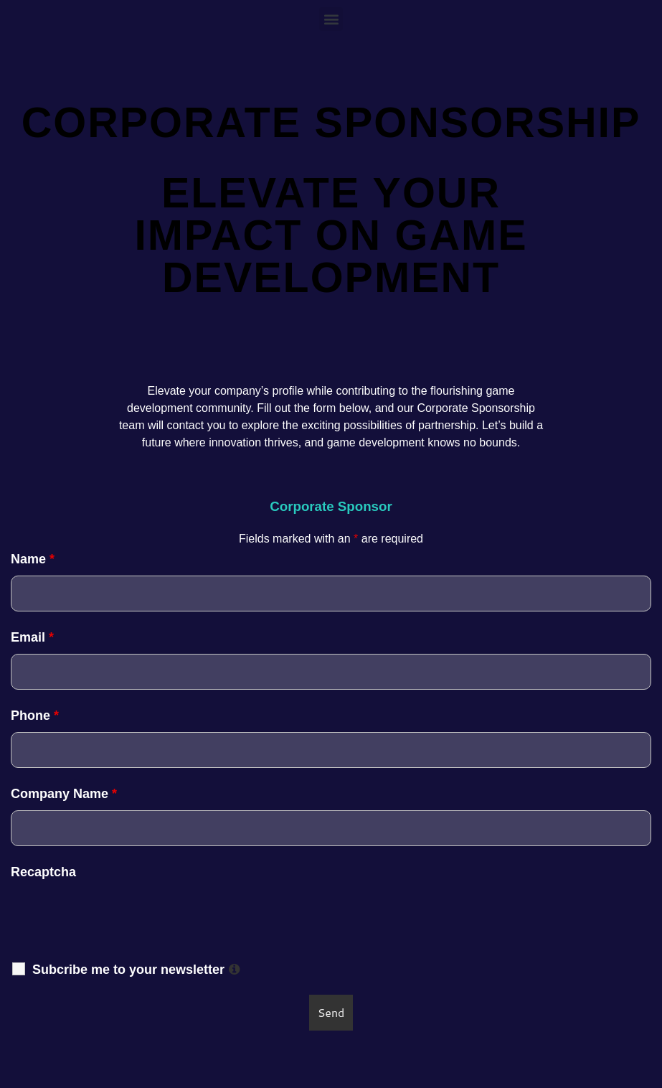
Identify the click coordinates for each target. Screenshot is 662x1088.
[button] (331, 19)
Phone (35, 715)
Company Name (64, 794)
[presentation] (331, 916)
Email (32, 637)
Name (33, 559)
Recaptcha (43, 872)
